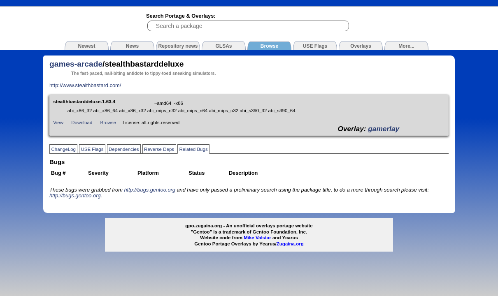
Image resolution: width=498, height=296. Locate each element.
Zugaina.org (290, 243)
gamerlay (383, 129)
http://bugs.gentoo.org (149, 190)
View (58, 122)
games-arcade (75, 64)
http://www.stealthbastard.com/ (85, 85)
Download (81, 122)
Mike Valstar (257, 237)
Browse (108, 122)
